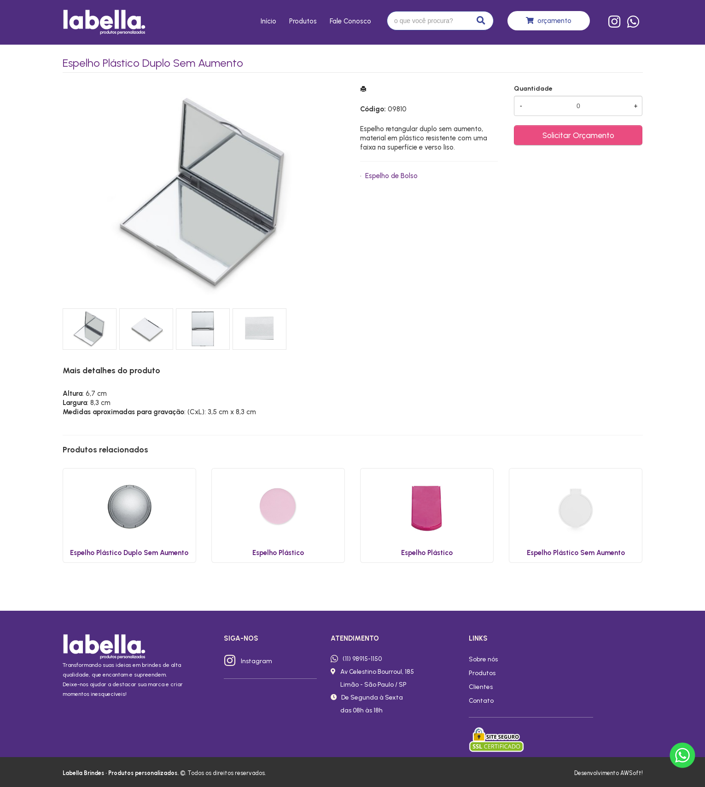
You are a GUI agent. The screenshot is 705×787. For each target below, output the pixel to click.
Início (268, 21)
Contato (481, 700)
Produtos (303, 21)
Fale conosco (350, 21)
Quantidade (533, 89)
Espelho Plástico (278, 553)
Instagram (256, 661)
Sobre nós (483, 659)
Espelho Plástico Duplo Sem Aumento (129, 553)
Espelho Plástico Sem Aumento (576, 553)
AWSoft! (631, 773)
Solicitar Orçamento (578, 135)
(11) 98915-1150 (362, 658)
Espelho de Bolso (391, 176)
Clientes (481, 686)
